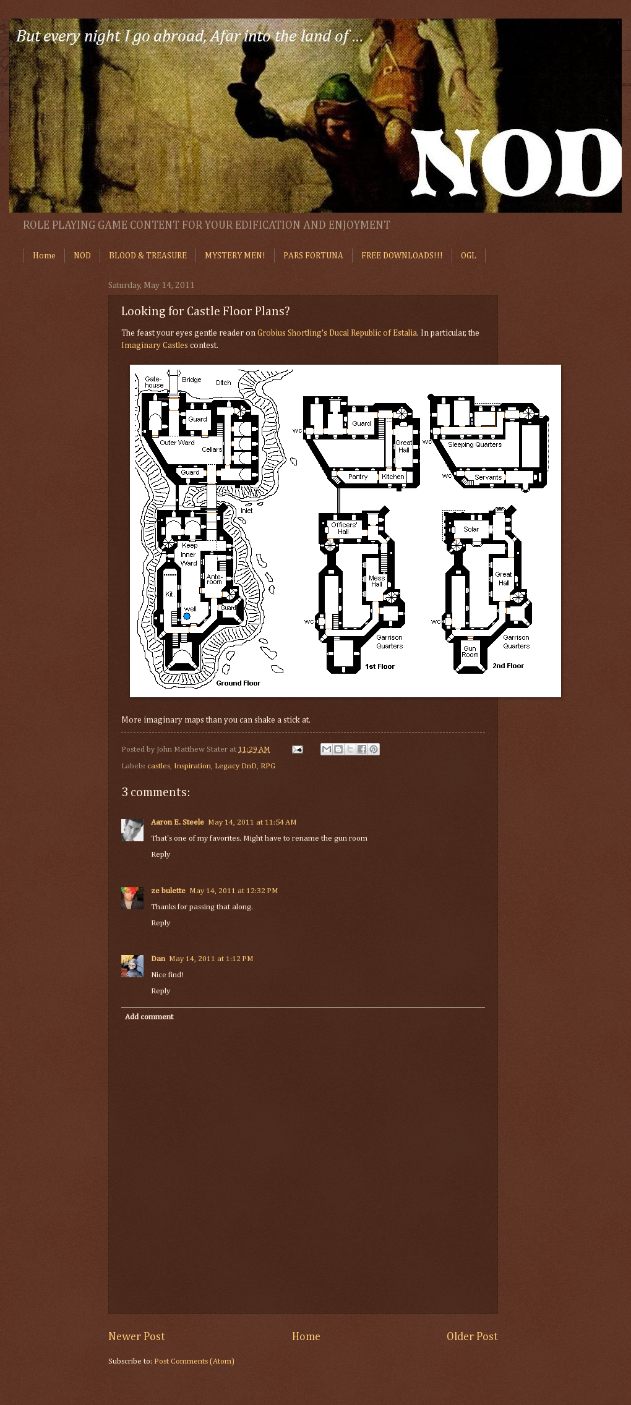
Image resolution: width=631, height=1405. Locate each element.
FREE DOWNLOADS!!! (402, 256)
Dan (158, 959)
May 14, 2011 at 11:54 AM (252, 822)
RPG (267, 766)
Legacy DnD (236, 766)
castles (158, 766)
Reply (160, 855)
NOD (82, 256)
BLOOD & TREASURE (148, 256)
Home (44, 256)
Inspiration (192, 766)
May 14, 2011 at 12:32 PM (233, 891)
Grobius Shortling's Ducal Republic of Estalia (337, 333)
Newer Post (136, 1337)
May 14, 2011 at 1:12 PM (211, 959)
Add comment (149, 1017)
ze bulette (168, 891)
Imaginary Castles (154, 345)
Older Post (472, 1337)
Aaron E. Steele (177, 822)
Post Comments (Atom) (194, 1361)
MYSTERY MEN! (235, 256)
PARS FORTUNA (313, 256)
